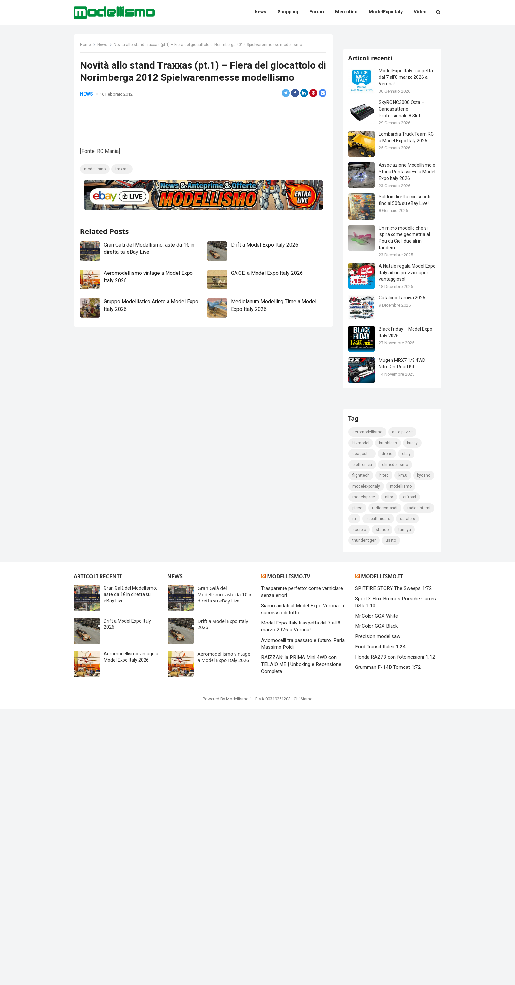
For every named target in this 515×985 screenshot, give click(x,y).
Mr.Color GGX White (376, 891)
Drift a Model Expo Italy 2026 (264, 276)
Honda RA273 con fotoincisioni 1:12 (395, 933)
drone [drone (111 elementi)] (388, 728)
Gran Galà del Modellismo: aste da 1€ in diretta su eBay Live (130, 870)
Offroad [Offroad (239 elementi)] (360, 782)
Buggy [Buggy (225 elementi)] (413, 717)
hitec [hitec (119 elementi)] (385, 750)
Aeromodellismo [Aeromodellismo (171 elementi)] (368, 707)
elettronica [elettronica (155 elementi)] (363, 739)
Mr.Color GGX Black (376, 902)
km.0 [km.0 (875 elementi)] (403, 750)
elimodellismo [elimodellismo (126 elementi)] (396, 739)
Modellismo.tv (288, 852)
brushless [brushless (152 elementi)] (389, 717)
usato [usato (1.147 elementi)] (414, 815)
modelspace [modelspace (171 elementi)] (396, 772)
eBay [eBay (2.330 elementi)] (407, 728)
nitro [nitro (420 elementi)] (421, 772)
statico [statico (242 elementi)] (408, 804)
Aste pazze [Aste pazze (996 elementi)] (403, 707)
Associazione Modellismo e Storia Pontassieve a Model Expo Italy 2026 (406, 250)
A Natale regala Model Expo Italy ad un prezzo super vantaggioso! (404, 351)
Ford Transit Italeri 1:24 (380, 922)
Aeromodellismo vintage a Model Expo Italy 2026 (224, 933)
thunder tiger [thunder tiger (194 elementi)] (387, 815)
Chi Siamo (303, 974)
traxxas (123, 200)
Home (87, 46)
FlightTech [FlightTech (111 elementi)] (361, 750)
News (104, 46)
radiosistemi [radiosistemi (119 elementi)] (364, 793)
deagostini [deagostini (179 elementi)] (363, 728)
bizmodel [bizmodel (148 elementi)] (361, 717)
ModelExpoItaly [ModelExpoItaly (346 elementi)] (390, 761)
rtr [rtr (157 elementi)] (388, 793)
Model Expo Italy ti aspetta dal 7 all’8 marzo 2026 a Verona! (407, 155)
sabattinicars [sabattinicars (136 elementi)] (412, 793)
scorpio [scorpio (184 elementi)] (385, 804)
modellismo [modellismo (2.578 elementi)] (364, 772)
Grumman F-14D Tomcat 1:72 (388, 943)
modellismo (96, 200)
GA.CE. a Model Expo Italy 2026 (267, 305)
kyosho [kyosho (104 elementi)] (360, 761)
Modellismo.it (382, 852)
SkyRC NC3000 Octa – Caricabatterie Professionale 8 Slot (402, 187)
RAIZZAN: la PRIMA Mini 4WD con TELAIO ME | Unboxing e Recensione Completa (301, 940)
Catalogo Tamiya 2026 (403, 376)
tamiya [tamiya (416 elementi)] (359, 815)
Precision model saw (377, 912)
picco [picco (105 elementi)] (381, 782)
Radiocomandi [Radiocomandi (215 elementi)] (408, 782)
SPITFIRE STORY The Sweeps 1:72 (393, 864)
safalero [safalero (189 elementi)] (361, 804)
